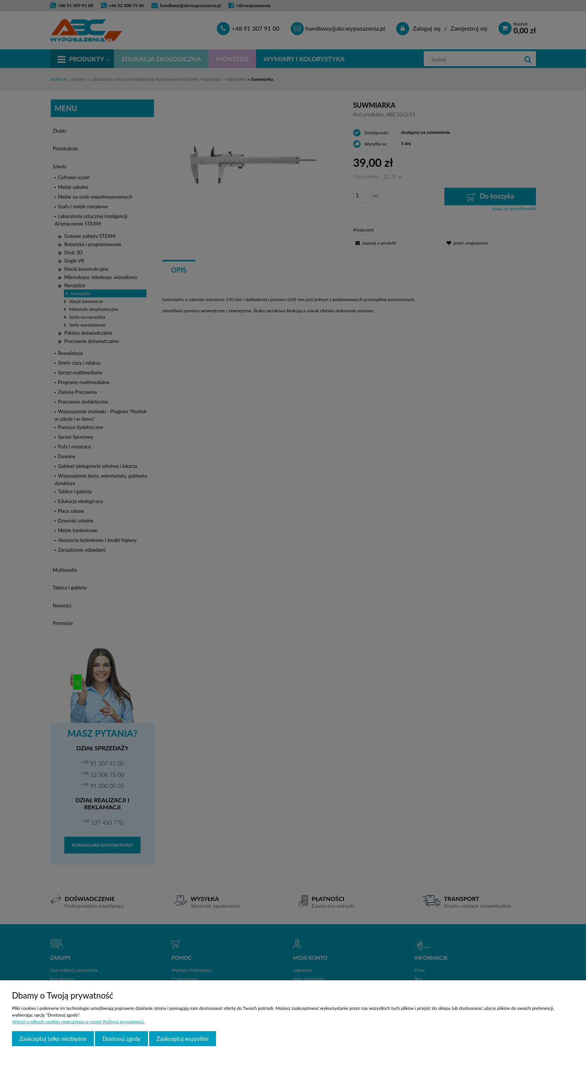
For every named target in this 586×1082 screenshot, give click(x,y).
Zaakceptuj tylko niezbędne (52, 1038)
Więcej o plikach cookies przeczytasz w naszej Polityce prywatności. (78, 1021)
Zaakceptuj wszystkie (183, 1038)
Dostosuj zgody (121, 1038)
